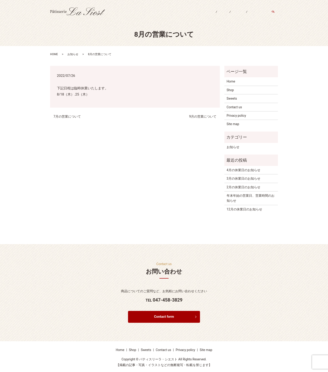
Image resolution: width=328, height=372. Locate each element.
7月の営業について (67, 116)
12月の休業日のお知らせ (244, 209)
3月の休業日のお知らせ (243, 178)
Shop (215, 15)
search (275, 16)
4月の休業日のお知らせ (243, 170)
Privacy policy (236, 115)
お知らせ (72, 54)
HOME (54, 54)
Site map (233, 124)
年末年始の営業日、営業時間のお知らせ (250, 198)
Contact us (256, 15)
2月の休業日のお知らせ (243, 187)
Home (197, 15)
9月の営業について (202, 116)
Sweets (233, 15)
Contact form (164, 317)
